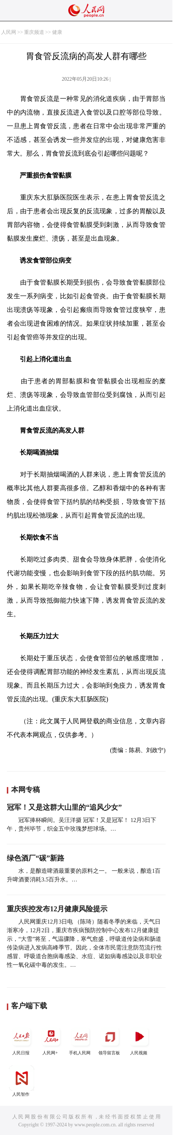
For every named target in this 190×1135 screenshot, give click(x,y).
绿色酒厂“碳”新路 (35, 858)
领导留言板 (109, 1039)
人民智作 (21, 1081)
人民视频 (139, 1039)
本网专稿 (25, 790)
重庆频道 (34, 32)
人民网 (8, 32)
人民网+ (51, 1039)
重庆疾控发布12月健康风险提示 (57, 909)
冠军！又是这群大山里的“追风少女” (64, 807)
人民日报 (21, 1039)
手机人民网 (80, 1039)
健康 (57, 32)
